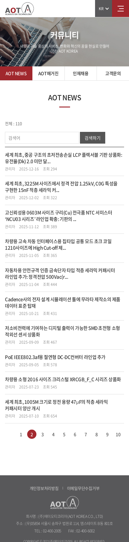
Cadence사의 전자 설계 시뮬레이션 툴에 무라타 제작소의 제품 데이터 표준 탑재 (62, 302)
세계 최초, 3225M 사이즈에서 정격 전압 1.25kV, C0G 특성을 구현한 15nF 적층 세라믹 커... (61, 186)
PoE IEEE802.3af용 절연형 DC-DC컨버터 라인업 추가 (55, 357)
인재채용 (80, 73)
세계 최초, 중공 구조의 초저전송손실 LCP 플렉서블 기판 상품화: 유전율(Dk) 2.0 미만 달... (63, 158)
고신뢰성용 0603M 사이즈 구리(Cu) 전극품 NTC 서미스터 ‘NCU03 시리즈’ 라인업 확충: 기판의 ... (58, 215)
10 (118, 434)
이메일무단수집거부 (83, 488)
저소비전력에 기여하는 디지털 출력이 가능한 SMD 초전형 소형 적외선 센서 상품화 (62, 331)
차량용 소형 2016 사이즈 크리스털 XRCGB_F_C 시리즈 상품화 (63, 379)
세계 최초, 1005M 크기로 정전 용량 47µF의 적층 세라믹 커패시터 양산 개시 (56, 405)
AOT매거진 (48, 73)
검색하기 (93, 138)
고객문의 (113, 73)
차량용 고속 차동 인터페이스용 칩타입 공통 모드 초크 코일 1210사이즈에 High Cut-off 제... (58, 244)
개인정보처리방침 (44, 488)
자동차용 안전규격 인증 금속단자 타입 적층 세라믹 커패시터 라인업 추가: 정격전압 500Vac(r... (60, 273)
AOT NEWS (16, 73)
